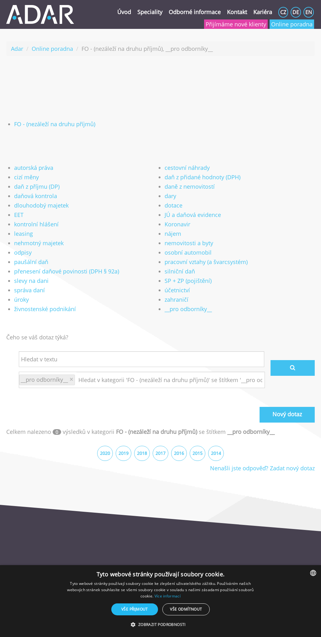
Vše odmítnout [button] (186, 609)
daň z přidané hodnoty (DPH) (202, 177)
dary (170, 196)
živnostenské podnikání (45, 309)
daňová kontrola (35, 196)
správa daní (29, 290)
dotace (173, 205)
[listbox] (313, 573)
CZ (283, 12)
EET (19, 215)
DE (295, 12)
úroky (21, 299)
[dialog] (160, 601)
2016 (179, 453)
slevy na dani (31, 280)
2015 (197, 453)
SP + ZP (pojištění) (188, 280)
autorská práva (33, 167)
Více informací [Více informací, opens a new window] (168, 596)
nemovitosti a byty (189, 243)
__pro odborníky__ (188, 309)
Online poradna (292, 24)
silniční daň (180, 271)
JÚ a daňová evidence (193, 215)
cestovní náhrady (187, 167)
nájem (173, 233)
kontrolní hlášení (36, 224)
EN (308, 12)
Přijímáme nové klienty (236, 24)
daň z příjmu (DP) (37, 186)
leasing (23, 233)
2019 (123, 453)
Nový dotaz (287, 414)
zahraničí (176, 299)
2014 (216, 453)
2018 (142, 453)
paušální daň (31, 262)
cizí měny (26, 177)
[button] (160, 624)
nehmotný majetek (39, 243)
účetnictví (177, 290)
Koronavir (177, 224)
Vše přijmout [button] (134, 609)
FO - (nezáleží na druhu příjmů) (54, 124)
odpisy (23, 252)
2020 (105, 453)
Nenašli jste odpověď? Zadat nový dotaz (262, 468)
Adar (17, 48)
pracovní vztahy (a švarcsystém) (206, 262)
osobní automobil (188, 252)
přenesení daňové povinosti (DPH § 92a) (66, 271)
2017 (160, 453)
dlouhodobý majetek (41, 205)
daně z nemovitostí (190, 186)
